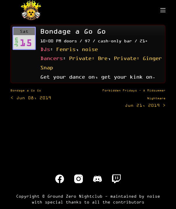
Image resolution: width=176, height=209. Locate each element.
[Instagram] (78, 178)
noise (90, 49)
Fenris (65, 49)
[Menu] (163, 10)
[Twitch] (116, 178)
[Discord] (97, 178)
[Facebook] (59, 178)
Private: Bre (88, 58)
